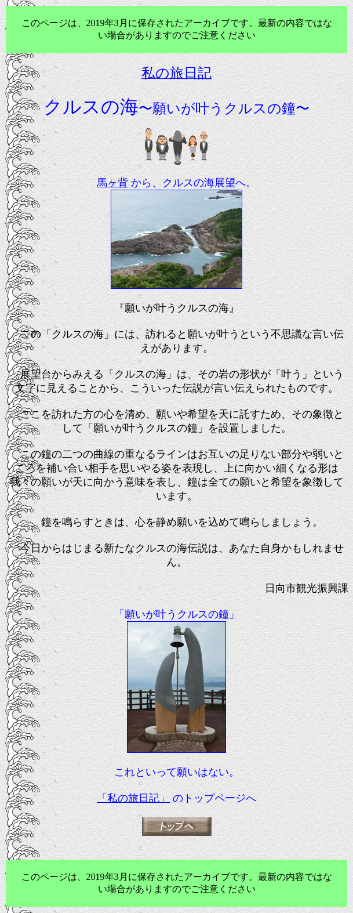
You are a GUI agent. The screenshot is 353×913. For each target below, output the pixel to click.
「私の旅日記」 (133, 798)
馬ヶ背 (112, 183)
